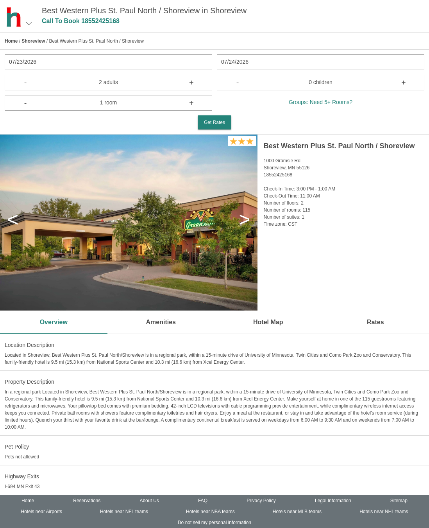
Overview (54, 322)
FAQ (202, 500)
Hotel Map (268, 322)
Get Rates (214, 122)
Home (11, 41)
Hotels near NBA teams (210, 511)
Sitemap (399, 500)
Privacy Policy (261, 500)
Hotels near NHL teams (383, 511)
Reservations (86, 500)
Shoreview (33, 41)
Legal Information (333, 500)
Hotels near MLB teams (297, 511)
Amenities (161, 322)
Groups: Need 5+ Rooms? (320, 102)
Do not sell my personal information (214, 522)
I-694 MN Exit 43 (22, 486)
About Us (149, 500)
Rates (375, 322)
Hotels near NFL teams (124, 511)
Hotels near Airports (41, 511)
